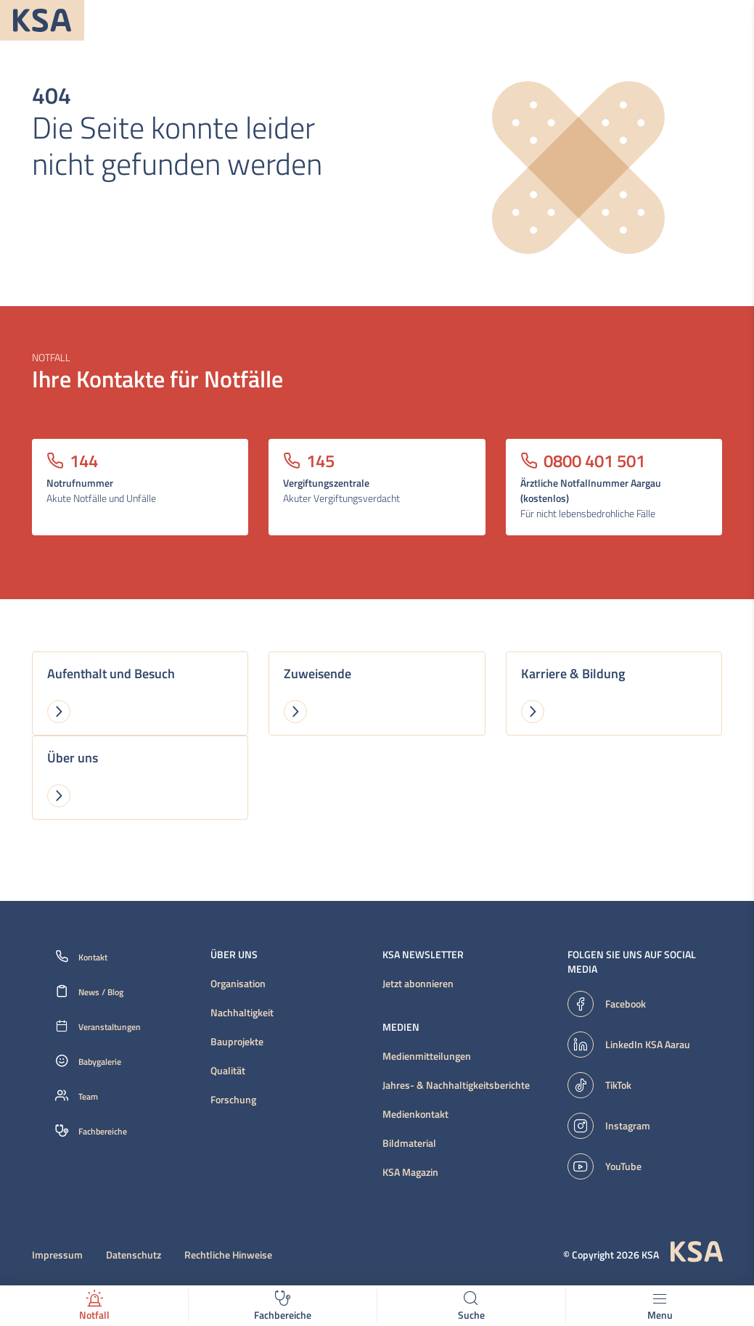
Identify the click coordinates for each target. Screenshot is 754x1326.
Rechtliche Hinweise (228, 1255)
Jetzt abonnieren (418, 983)
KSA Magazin (410, 1172)
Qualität (227, 1070)
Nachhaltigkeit (242, 1012)
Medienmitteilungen (426, 1056)
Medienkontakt (415, 1114)
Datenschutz (133, 1255)
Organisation (238, 983)
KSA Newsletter (423, 954)
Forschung (233, 1099)
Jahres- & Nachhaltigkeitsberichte (456, 1085)
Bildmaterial (409, 1143)
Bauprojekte (236, 1041)
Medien (400, 1027)
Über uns (234, 954)
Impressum (57, 1255)
